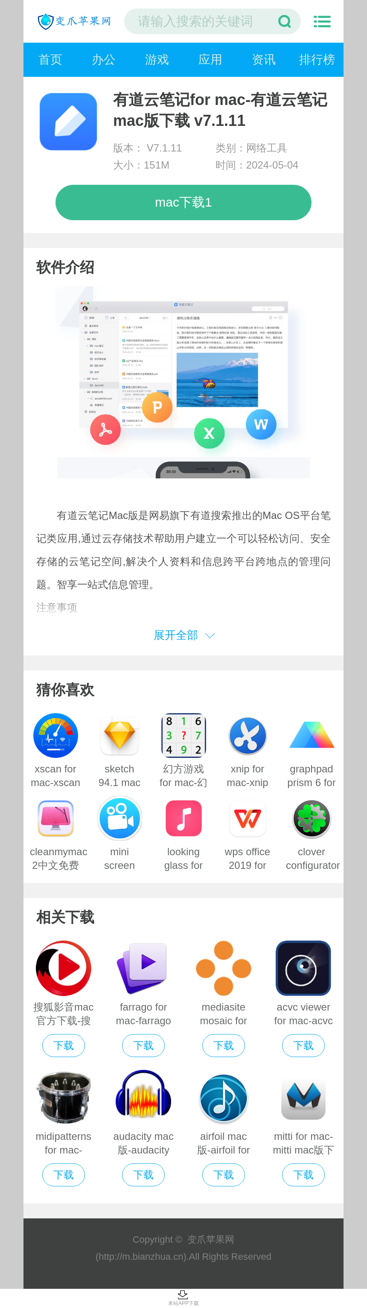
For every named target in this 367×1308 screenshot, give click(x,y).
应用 (210, 59)
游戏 (157, 59)
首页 (50, 59)
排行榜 (317, 59)
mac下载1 (183, 202)
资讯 (264, 59)
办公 (104, 59)
